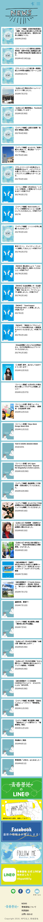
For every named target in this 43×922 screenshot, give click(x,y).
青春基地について (29, 907)
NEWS (24, 904)
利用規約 (25, 911)
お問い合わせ (27, 914)
